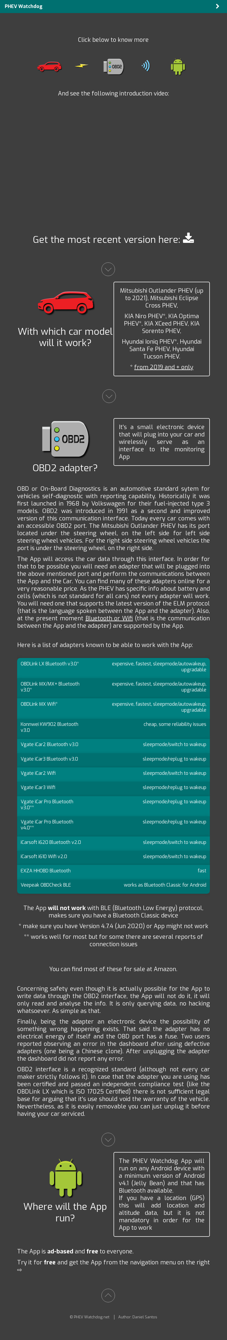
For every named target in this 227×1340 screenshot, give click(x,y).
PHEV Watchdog (24, 6)
